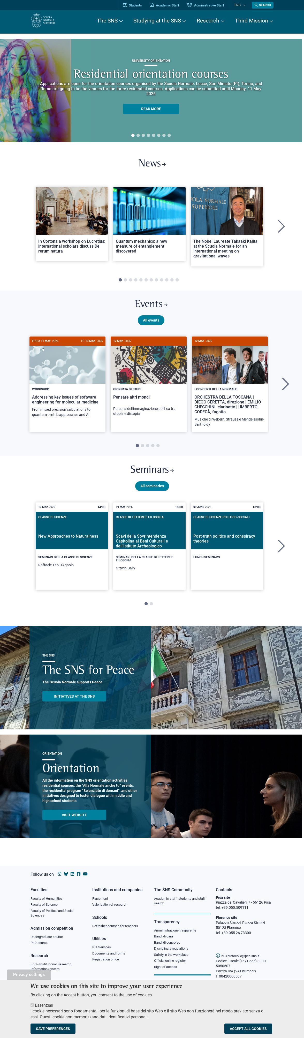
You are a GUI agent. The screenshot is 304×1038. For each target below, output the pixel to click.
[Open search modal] (262, 5)
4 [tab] (148, 135)
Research (208, 21)
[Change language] (245, 5)
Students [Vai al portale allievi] (137, 5)
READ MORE (151, 109)
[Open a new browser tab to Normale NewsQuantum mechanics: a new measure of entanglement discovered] (149, 226)
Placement (100, 899)
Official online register (171, 963)
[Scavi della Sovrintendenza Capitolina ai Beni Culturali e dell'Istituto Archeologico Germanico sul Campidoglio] (149, 552)
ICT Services (102, 948)
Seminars (152, 475)
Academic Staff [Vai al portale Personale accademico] (170, 5)
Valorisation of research (111, 905)
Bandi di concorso (168, 944)
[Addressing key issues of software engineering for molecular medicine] (67, 383)
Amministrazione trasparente (177, 931)
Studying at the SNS (157, 21)
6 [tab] (158, 135)
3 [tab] (143, 135)
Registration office (106, 961)
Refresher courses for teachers (116, 927)
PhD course (40, 944)
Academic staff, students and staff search (182, 901)
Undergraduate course (48, 938)
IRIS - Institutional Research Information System (53, 968)
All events (151, 324)
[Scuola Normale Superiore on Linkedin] (72, 874)
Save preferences (53, 1029)
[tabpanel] (151, 90)
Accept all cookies (248, 1029)
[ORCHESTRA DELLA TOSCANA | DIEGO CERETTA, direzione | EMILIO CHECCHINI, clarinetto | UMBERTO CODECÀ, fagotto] (230, 388)
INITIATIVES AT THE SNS (74, 702)
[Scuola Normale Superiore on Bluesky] (66, 874)
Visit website (74, 821)
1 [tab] (132, 135)
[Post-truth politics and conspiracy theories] (227, 548)
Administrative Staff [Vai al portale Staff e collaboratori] (211, 5)
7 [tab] (163, 135)
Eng (240, 5)
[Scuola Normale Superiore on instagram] (59, 874)
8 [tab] (169, 135)
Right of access (166, 969)
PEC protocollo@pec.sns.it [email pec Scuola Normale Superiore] (239, 956)
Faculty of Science (45, 905)
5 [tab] (153, 135)
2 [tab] (138, 135)
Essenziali (44, 1005)
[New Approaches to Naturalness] (72, 550)
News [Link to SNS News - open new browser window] (152, 165)
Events (151, 307)
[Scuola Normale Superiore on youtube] (85, 874)
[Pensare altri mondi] (149, 382)
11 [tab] (171, 282)
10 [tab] (166, 282)
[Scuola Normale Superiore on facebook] (78, 874)
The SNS (107, 21)
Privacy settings (29, 974)
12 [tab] (177, 282)
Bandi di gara (164, 937)
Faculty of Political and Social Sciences (54, 914)
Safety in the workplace (172, 956)
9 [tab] (161, 282)
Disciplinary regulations (172, 950)
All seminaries (152, 492)
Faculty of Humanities (48, 899)
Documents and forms (110, 954)
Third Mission (251, 21)
